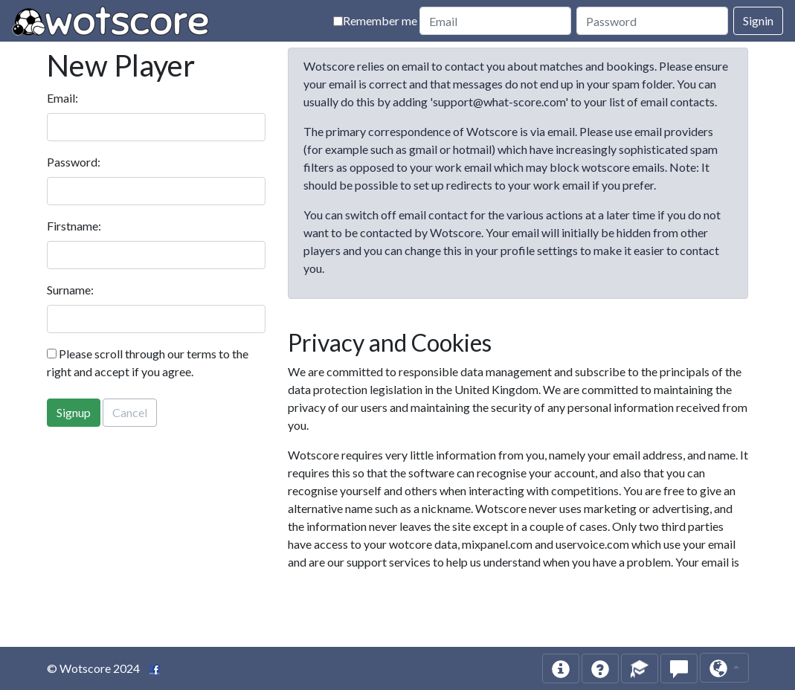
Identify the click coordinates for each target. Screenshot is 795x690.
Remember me (375, 20)
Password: (73, 162)
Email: (62, 98)
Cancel (129, 412)
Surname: (70, 290)
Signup (74, 412)
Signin (758, 20)
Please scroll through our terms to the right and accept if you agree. (147, 362)
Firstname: (74, 226)
